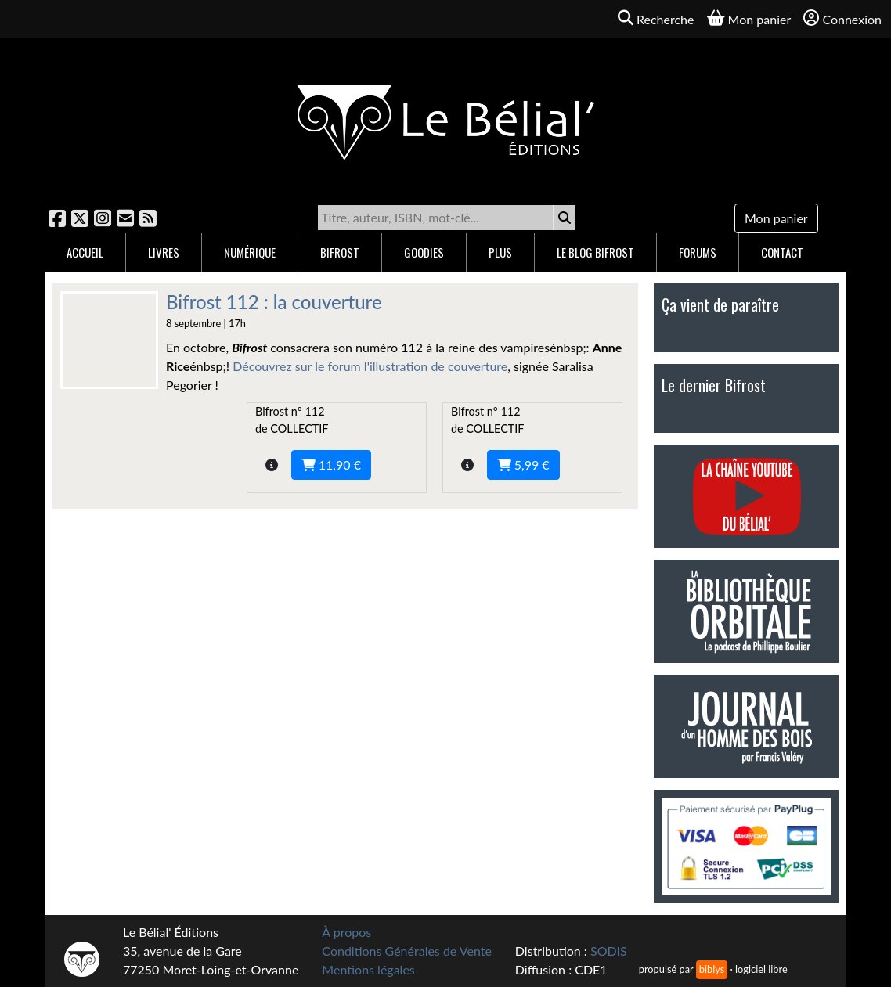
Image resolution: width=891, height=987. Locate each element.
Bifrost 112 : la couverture (274, 301)
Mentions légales (368, 969)
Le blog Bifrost (595, 252)
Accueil (85, 252)
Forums (697, 252)
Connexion (842, 18)
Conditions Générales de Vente (407, 950)
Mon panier (776, 218)
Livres (163, 252)
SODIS (608, 950)
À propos (346, 931)
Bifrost (339, 252)
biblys (711, 969)
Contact (782, 252)
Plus (500, 252)
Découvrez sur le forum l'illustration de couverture (370, 365)
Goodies (424, 252)
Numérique (250, 252)
